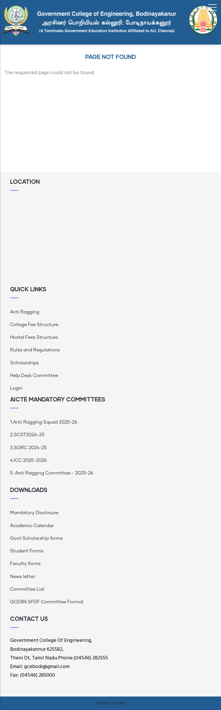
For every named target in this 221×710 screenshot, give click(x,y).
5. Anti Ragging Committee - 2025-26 (51, 473)
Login (16, 388)
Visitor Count (110, 703)
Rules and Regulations (35, 350)
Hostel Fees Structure (34, 337)
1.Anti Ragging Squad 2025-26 (43, 422)
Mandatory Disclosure (34, 512)
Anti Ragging (24, 312)
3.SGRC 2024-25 (28, 447)
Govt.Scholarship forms (36, 538)
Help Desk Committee (34, 375)
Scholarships (24, 363)
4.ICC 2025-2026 (28, 460)
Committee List (27, 589)
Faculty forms (25, 563)
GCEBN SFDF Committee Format (47, 602)
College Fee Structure (34, 324)
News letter (22, 576)
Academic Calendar (32, 525)
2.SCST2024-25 (27, 434)
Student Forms (26, 551)
